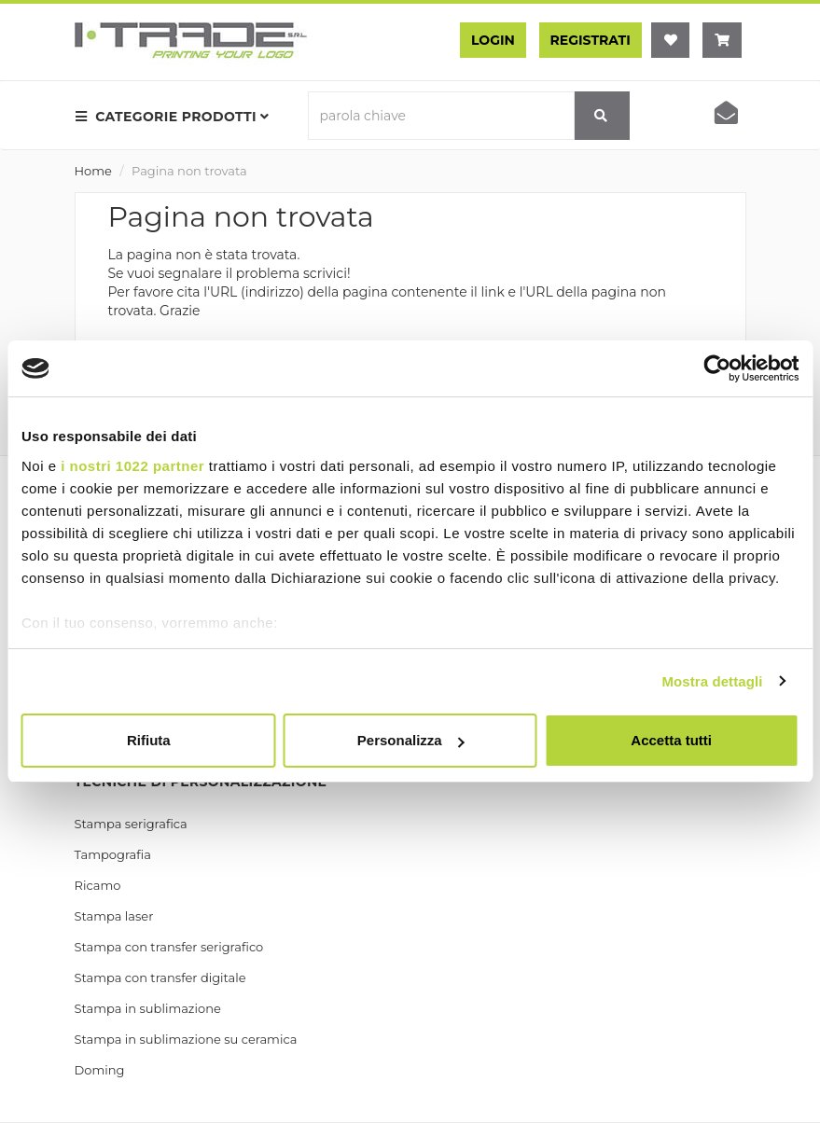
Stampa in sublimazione (148, 1008)
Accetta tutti (671, 740)
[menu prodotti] (178, 116)
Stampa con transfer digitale (160, 977)
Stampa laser (114, 915)
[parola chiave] (441, 115)
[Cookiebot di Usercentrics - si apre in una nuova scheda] (717, 368)
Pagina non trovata (189, 170)
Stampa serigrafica (131, 823)
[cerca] (602, 115)
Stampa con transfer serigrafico (169, 946)
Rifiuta (149, 740)
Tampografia (113, 854)
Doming (100, 1069)
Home (93, 170)
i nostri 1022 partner (132, 466)
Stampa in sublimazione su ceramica (186, 1039)
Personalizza (411, 740)
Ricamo (98, 885)
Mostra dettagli (711, 681)
